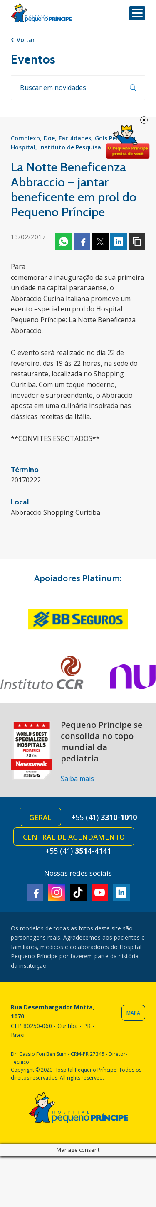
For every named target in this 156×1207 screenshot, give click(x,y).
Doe (49, 138)
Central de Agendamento (74, 837)
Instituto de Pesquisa (70, 147)
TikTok (78, 892)
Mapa (133, 1012)
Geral (40, 817)
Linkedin (118, 241)
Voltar (26, 40)
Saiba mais (77, 778)
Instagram (56, 892)
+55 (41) (104, 817)
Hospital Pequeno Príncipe (41, 12)
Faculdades (75, 138)
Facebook (82, 241)
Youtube (100, 892)
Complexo (25, 138)
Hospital (23, 147)
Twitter (100, 241)
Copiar (137, 241)
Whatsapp (63, 241)
